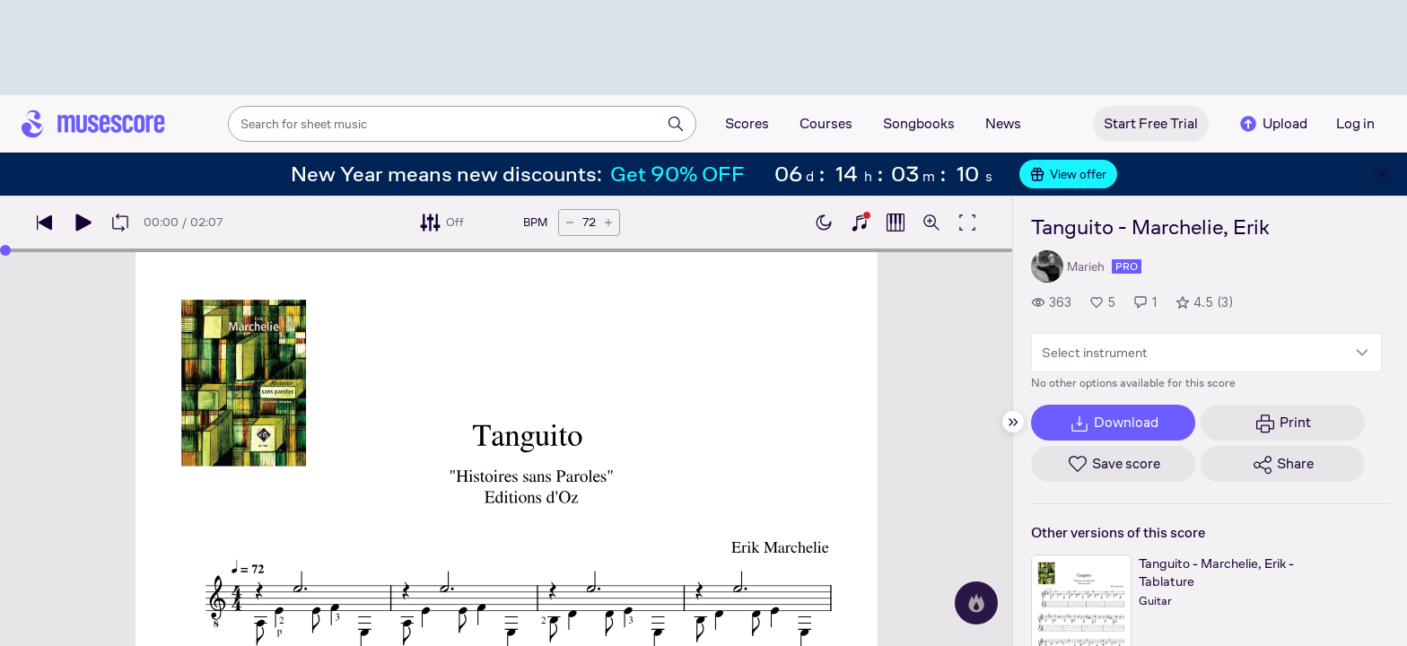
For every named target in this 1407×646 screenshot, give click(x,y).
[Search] (675, 124)
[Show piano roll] (895, 222)
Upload (1272, 124)
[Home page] (93, 123)
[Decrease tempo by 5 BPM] (570, 222)
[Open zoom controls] (931, 222)
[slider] (5, 250)
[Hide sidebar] (1013, 421)
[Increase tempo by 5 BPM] (608, 222)
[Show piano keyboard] (860, 222)
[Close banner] (1382, 174)
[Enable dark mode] (824, 222)
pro (1126, 266)
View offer (1068, 174)
